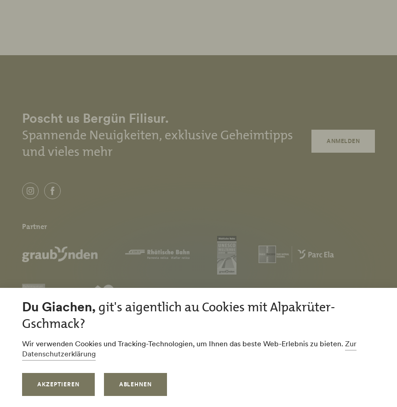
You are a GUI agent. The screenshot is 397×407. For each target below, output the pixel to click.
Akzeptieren (58, 384)
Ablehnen (135, 384)
